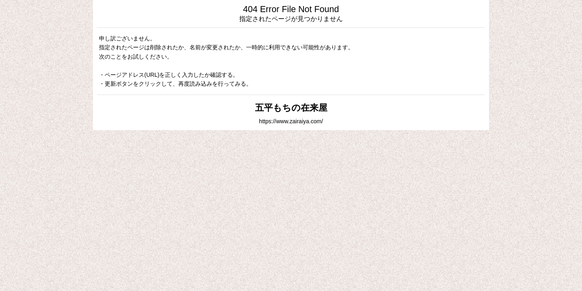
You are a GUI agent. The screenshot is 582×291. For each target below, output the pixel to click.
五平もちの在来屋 (291, 108)
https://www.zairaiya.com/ (291, 121)
